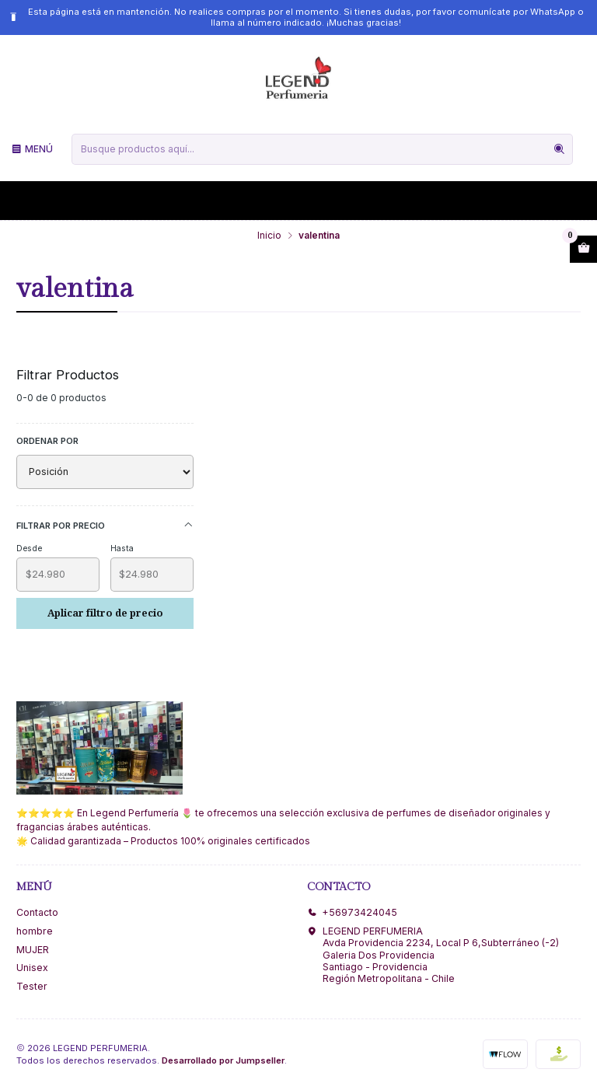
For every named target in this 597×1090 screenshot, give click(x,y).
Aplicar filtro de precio (105, 613)
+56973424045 (352, 912)
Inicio (269, 235)
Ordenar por (47, 440)
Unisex (32, 967)
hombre (34, 931)
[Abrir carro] (583, 250)
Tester (31, 986)
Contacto (37, 912)
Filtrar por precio (105, 525)
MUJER (32, 949)
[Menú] (32, 149)
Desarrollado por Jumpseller (223, 1060)
